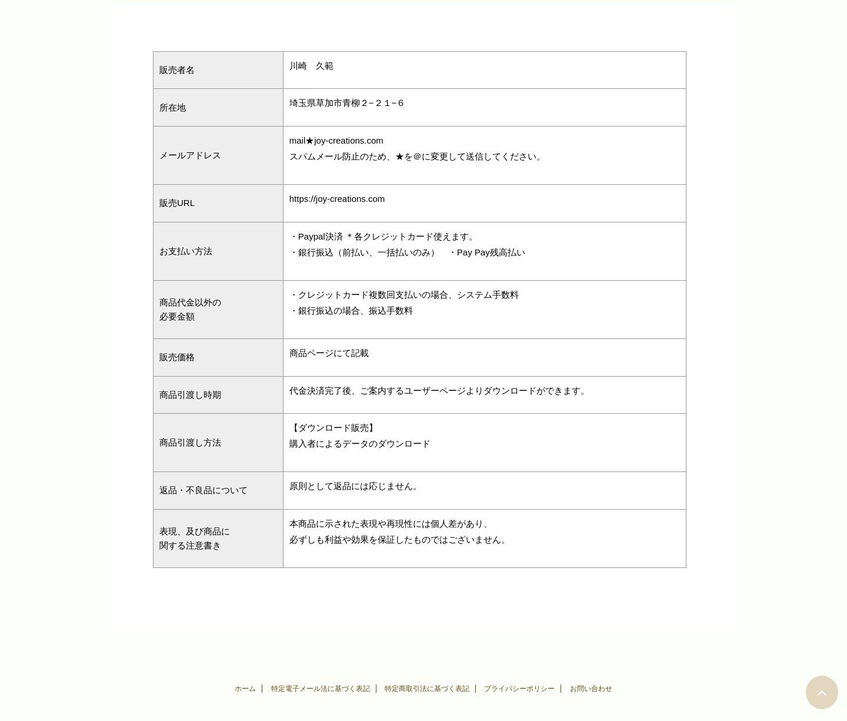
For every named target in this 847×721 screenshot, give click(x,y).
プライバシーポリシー (519, 689)
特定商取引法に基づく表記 (427, 689)
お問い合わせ (591, 689)
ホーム (245, 689)
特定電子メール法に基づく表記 (320, 689)
